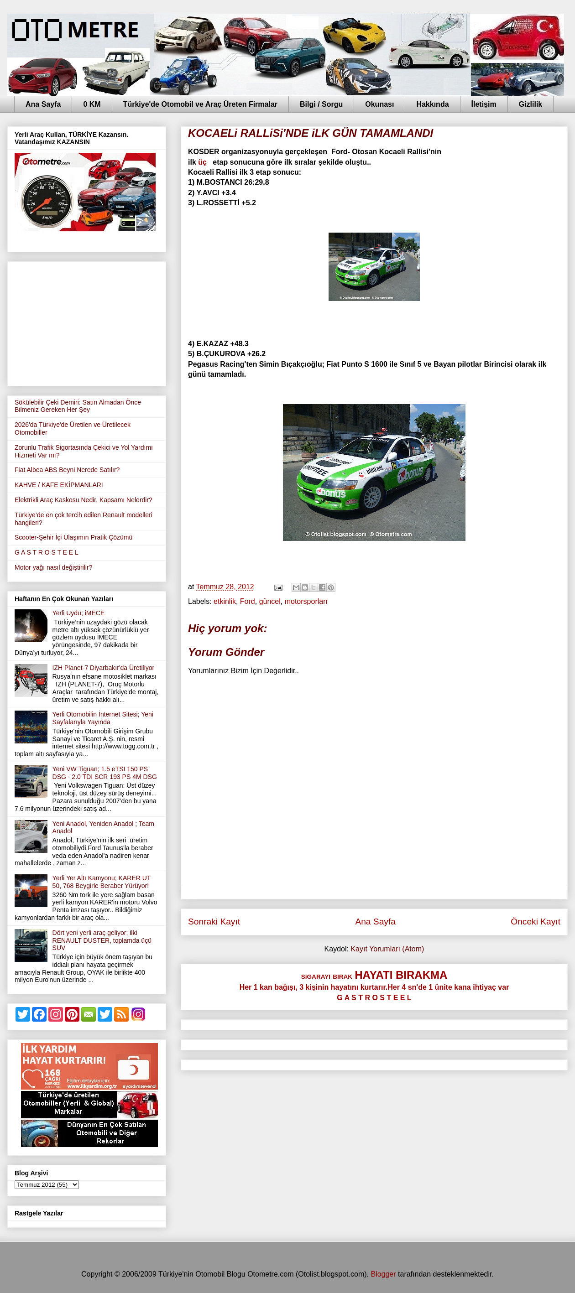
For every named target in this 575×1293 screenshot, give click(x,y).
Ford (247, 601)
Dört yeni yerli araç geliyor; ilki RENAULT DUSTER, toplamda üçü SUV (102, 940)
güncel (270, 601)
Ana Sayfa (43, 104)
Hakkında (432, 104)
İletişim (484, 104)
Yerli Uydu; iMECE (78, 613)
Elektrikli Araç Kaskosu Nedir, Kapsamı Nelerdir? (83, 500)
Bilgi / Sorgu (321, 104)
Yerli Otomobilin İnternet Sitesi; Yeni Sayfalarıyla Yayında (102, 718)
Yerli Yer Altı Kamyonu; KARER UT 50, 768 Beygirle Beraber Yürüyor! (101, 881)
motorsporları (306, 601)
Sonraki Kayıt (214, 921)
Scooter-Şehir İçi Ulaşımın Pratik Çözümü (73, 537)
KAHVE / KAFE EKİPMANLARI (59, 484)
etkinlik (225, 601)
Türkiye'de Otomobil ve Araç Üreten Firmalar (200, 104)
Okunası (379, 104)
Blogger (383, 1274)
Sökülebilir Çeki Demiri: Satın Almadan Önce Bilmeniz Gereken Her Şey (78, 406)
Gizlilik (531, 104)
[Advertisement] (87, 322)
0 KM (91, 104)
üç (203, 162)
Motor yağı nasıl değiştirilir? (53, 567)
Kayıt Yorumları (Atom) (387, 949)
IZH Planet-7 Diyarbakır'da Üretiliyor (103, 667)
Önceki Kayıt (535, 921)
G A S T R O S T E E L (46, 552)
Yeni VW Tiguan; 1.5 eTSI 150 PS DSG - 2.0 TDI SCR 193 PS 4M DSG (104, 772)
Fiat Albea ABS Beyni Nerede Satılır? (67, 469)
